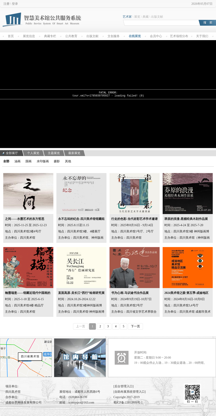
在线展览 (135, 36)
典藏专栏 (50, 36)
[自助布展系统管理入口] (129, 391)
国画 (28, 161)
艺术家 (127, 16)
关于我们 (202, 36)
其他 (68, 161)
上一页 (80, 326)
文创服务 (114, 36)
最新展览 (74, 153)
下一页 (135, 326)
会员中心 (156, 36)
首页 (11, 36)
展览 (137, 16)
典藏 (146, 16)
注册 (6, 3)
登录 (15, 3)
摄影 (57, 161)
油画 (17, 161)
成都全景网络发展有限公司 (23, 402)
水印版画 (43, 161)
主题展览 (54, 153)
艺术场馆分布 (179, 36)
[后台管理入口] (123, 386)
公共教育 (71, 36)
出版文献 (157, 16)
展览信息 (29, 36)
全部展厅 (10, 153)
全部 (6, 161)
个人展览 (33, 153)
